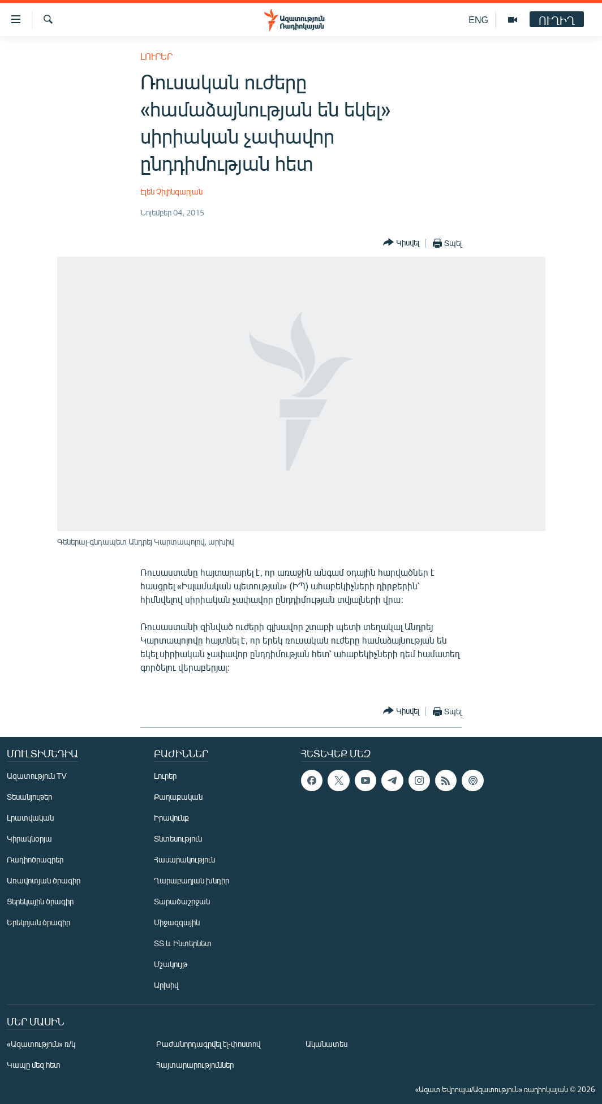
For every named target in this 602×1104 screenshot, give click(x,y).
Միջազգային (177, 922)
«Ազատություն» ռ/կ (41, 1044)
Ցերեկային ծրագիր (40, 901)
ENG (478, 19)
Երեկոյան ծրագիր (38, 922)
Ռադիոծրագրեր (35, 859)
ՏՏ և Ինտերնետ (183, 943)
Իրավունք (171, 817)
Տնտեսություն (178, 838)
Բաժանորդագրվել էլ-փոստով (208, 1044)
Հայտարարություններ (195, 1065)
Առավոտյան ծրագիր (43, 880)
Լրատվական (30, 817)
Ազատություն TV (37, 775)
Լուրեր (156, 56)
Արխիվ (166, 985)
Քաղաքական (178, 796)
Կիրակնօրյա (29, 838)
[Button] (401, 243)
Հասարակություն (184, 859)
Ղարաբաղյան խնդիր (191, 880)
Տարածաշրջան (182, 901)
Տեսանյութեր (29, 796)
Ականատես (326, 1044)
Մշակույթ (170, 964)
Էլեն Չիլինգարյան (171, 191)
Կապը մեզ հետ (34, 1065)
